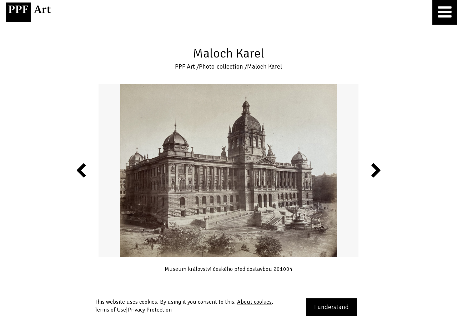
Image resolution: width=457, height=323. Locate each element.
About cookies (254, 301)
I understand (331, 307)
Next (375, 170)
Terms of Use (110, 309)
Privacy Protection (150, 309)
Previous (81, 170)
